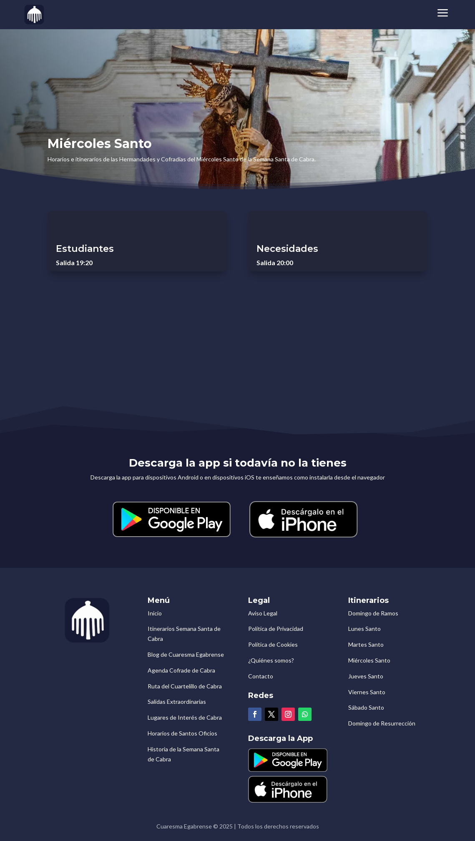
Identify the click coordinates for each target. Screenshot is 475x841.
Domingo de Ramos (373, 613)
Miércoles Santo (369, 660)
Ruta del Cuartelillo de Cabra (185, 686)
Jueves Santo (365, 676)
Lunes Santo (364, 628)
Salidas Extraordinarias (177, 701)
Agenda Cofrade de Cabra (181, 670)
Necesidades (287, 248)
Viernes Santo (366, 691)
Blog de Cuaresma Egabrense (186, 654)
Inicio (155, 613)
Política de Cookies (273, 644)
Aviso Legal (262, 613)
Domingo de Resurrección (381, 723)
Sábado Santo (366, 707)
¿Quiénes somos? (271, 660)
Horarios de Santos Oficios (182, 733)
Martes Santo (366, 644)
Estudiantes (85, 248)
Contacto (260, 676)
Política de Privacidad (275, 628)
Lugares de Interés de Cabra (185, 717)
